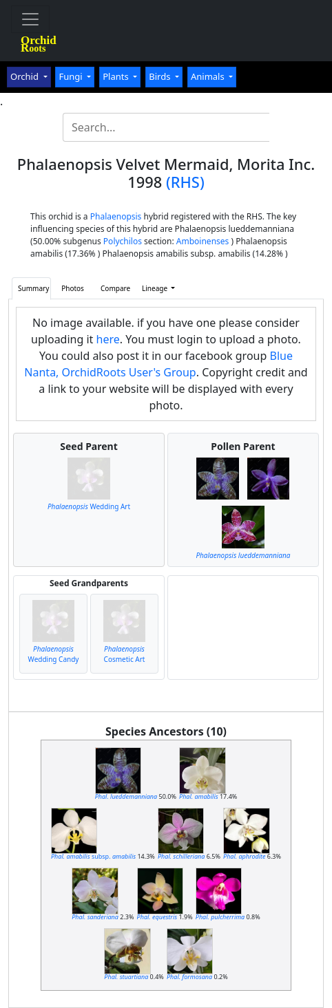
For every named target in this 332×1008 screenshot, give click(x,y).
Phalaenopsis (116, 216)
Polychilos (122, 241)
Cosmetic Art (124, 654)
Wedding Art (89, 506)
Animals (209, 76)
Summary (33, 288)
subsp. (93, 856)
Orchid (25, 76)
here (108, 339)
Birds (161, 76)
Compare (115, 288)
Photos (72, 288)
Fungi (72, 76)
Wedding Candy (53, 654)
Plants (117, 76)
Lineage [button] (155, 288)
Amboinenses (202, 241)
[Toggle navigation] (30, 19)
